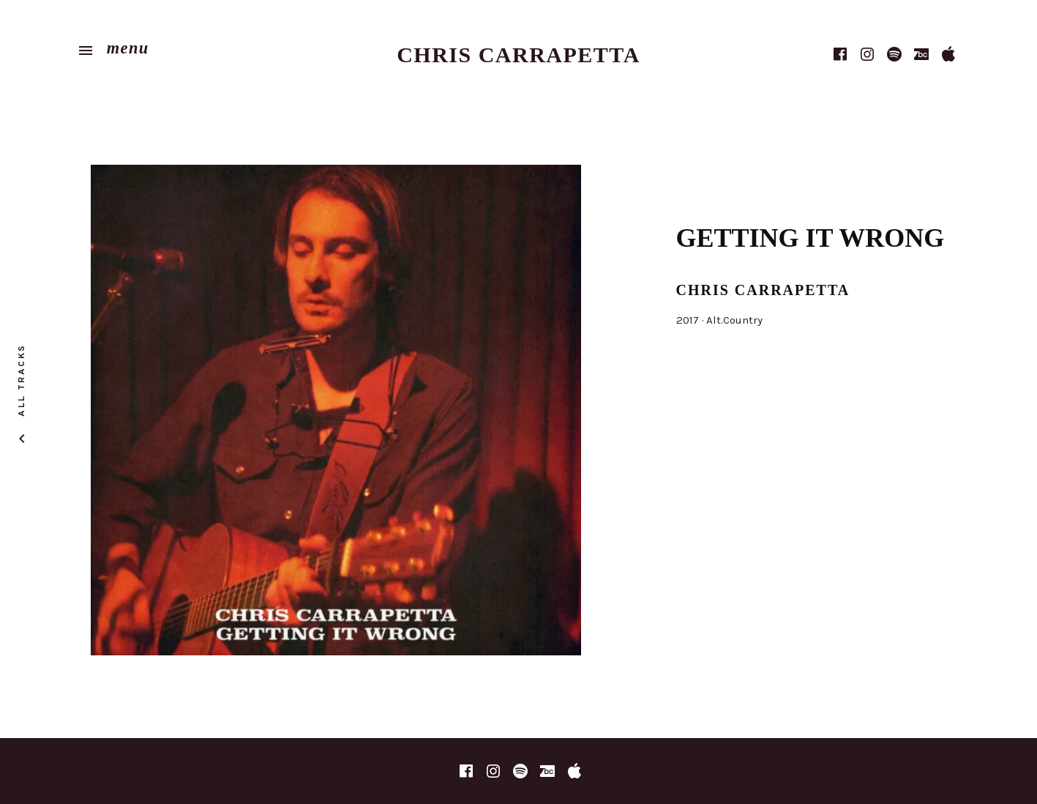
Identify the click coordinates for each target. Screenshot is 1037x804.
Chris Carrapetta (518, 54)
